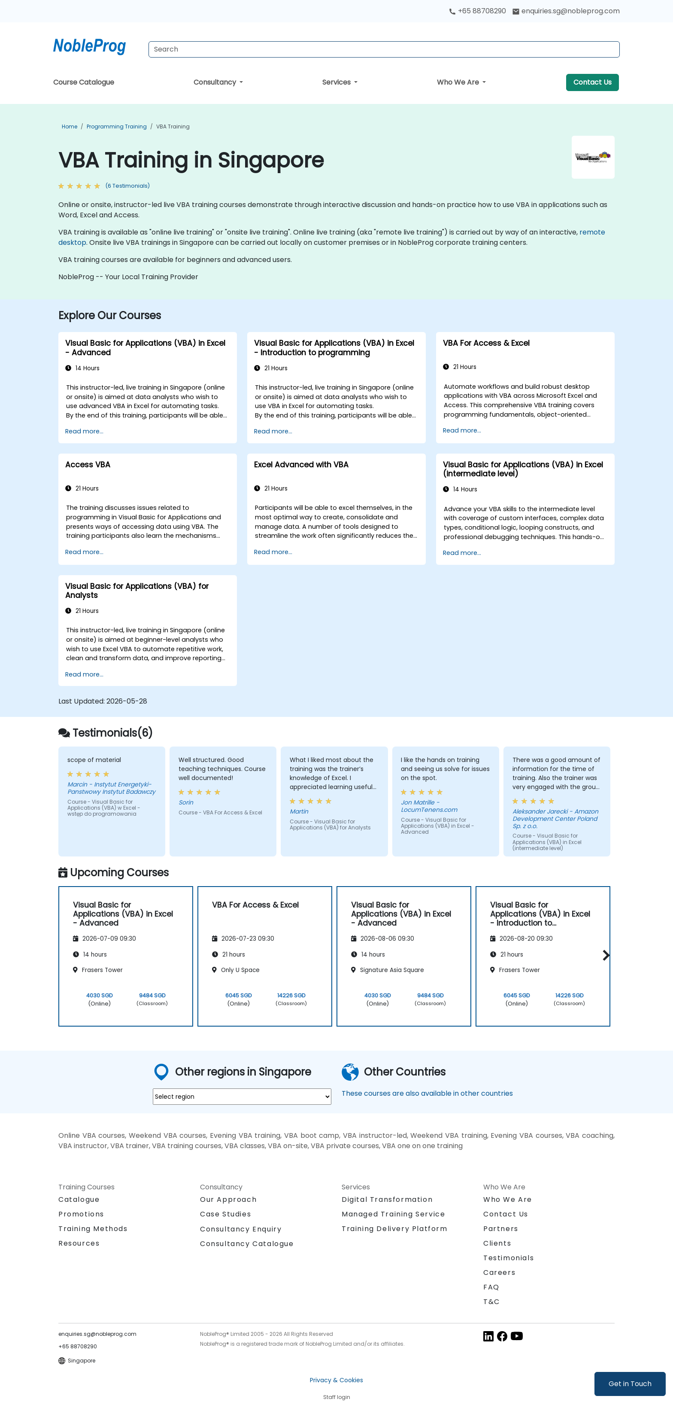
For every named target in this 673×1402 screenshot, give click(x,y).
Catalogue (79, 1199)
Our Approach (228, 1199)
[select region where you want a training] (242, 1096)
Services (337, 82)
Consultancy (216, 82)
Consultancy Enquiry (241, 1229)
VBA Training (173, 126)
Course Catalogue (83, 82)
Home (69, 126)
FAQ (491, 1287)
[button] (604, 955)
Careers (499, 1272)
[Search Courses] (384, 49)
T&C (491, 1302)
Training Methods (93, 1229)
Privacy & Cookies (336, 1380)
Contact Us (592, 82)
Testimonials (508, 1258)
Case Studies (225, 1214)
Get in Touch (630, 1384)
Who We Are (459, 82)
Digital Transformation (387, 1199)
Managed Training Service (393, 1214)
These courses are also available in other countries (427, 1093)
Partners (500, 1229)
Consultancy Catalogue (247, 1244)
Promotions (81, 1214)
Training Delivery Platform (395, 1229)
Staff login (336, 1397)
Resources (79, 1243)
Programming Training (117, 126)
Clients (497, 1243)
